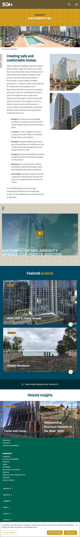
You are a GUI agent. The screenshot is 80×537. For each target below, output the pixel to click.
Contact (7, 520)
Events (7, 513)
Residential (6, 477)
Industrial (6, 472)
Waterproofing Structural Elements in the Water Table (58, 427)
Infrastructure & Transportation (14, 475)
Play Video (40, 234)
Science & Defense (8, 480)
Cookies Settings (9, 533)
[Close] (76, 525)
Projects (8, 488)
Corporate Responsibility (11, 446)
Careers (7, 501)
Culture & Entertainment (11, 459)
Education (6, 462)
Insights (7, 495)
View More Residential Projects (40, 384)
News (6, 507)
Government (7, 467)
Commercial (6, 456)
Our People (6, 443)
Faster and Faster (15, 431)
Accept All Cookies (54, 533)
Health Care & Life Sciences (11, 470)
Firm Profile (7, 440)
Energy (5, 464)
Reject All (70, 533)
